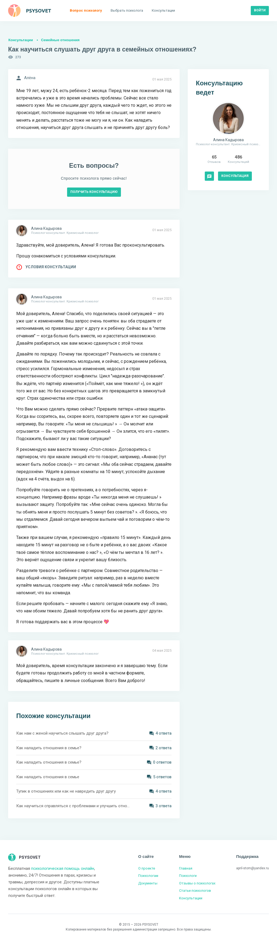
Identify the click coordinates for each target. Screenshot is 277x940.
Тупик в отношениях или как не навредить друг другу (66, 791)
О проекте (146, 868)
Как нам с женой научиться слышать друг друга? (62, 733)
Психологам (148, 876)
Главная (185, 868)
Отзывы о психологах (197, 883)
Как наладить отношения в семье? (48, 747)
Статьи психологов (195, 891)
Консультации (20, 40)
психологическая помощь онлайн (62, 868)
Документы (147, 883)
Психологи (188, 876)
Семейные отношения (60, 40)
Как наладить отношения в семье (47, 776)
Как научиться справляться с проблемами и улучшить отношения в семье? (73, 805)
